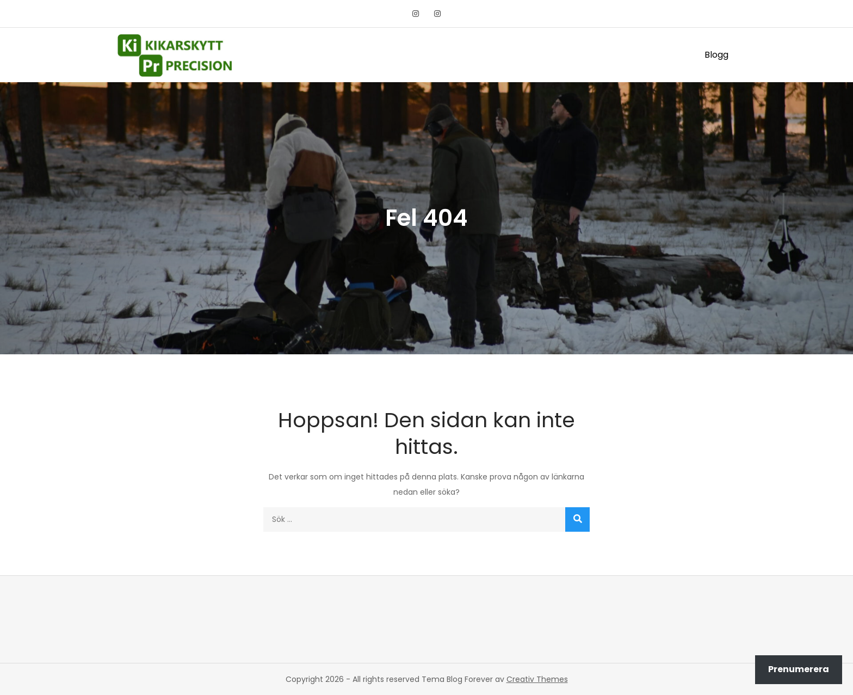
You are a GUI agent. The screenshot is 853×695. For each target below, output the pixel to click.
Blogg (716, 54)
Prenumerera (798, 669)
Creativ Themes (537, 679)
